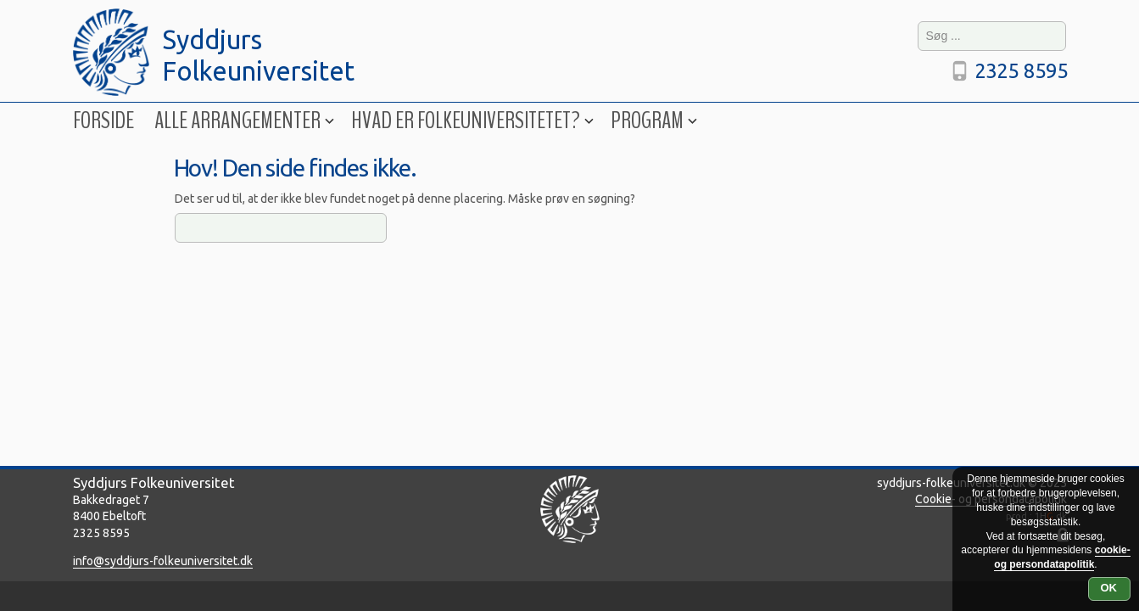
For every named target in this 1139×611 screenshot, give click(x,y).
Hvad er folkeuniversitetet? (470, 121)
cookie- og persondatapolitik (1062, 557)
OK (1109, 587)
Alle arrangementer (242, 121)
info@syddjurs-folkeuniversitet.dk (163, 561)
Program (652, 121)
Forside (103, 121)
